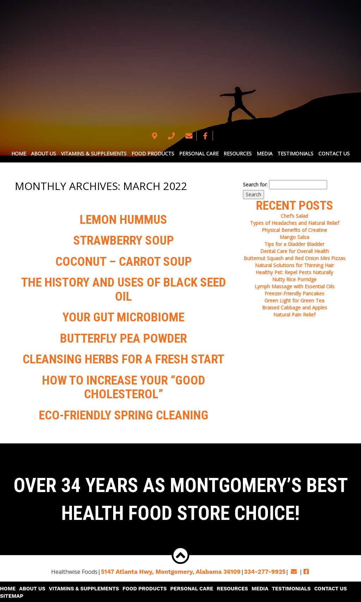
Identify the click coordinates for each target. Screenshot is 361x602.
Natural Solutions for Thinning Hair (294, 265)
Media (265, 153)
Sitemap (348, 584)
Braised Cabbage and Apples (294, 307)
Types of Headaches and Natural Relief (294, 223)
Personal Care (199, 153)
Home (18, 153)
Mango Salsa (294, 237)
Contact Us (334, 153)
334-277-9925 (261, 567)
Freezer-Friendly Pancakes (294, 293)
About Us (43, 153)
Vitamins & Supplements (94, 153)
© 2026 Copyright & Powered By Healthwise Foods (180, 595)
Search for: (255, 184)
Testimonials (295, 153)
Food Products (152, 153)
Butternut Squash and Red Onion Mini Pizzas (294, 258)
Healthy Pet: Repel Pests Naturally (294, 272)
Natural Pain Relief (294, 314)
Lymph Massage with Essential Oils (295, 286)
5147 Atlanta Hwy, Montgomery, (172, 567)
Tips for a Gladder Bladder (294, 244)
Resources (238, 153)
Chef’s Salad (294, 216)
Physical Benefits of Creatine (294, 230)
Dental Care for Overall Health (294, 251)
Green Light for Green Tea (294, 300)
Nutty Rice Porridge (294, 279)
